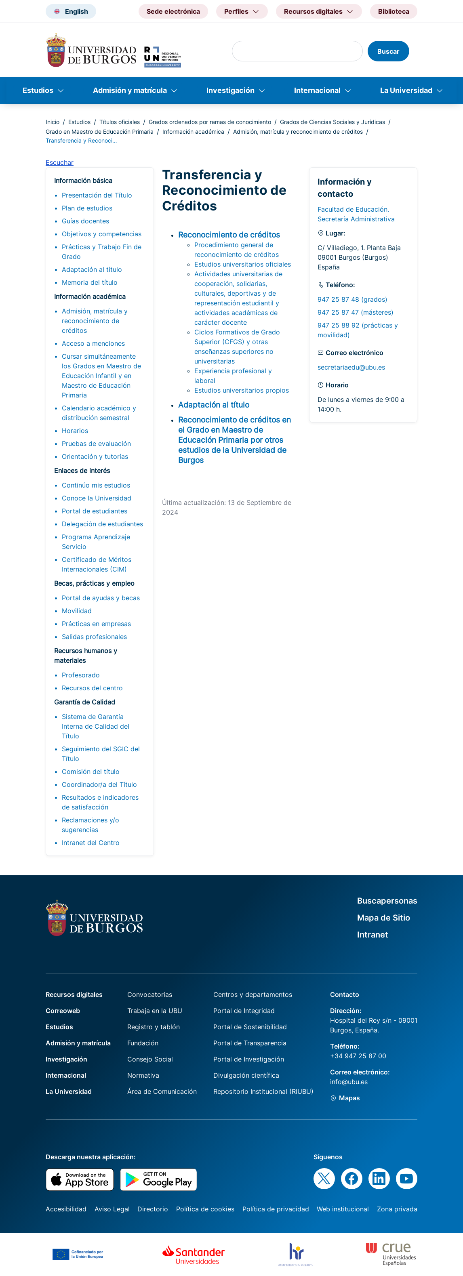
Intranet (372, 935)
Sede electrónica (173, 11)
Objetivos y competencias (101, 234)
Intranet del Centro (91, 843)
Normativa (143, 1075)
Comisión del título (91, 771)
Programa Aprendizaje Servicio (96, 542)
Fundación (142, 1043)
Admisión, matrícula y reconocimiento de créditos (298, 131)
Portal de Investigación (248, 1059)
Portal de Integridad (244, 1011)
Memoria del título (90, 282)
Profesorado (81, 675)
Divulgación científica (246, 1075)
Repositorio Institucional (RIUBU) (263, 1091)
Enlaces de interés (82, 471)
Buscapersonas (387, 901)
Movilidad (77, 611)
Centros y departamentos (252, 994)
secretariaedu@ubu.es (351, 367)
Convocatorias (149, 994)
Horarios (75, 431)
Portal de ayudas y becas (101, 598)
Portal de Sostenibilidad (250, 1027)
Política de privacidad (275, 1209)
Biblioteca (393, 11)
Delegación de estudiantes (102, 524)
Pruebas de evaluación (96, 443)
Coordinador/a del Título (99, 784)
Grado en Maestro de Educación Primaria (100, 131)
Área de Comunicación (162, 1091)
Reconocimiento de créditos (229, 235)
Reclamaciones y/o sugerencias (90, 825)
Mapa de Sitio (383, 918)
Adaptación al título (92, 269)
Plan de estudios (87, 208)
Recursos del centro (92, 688)
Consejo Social (150, 1059)
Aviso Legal (112, 1209)
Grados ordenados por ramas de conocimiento (210, 121)
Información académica (193, 131)
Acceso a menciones (93, 343)
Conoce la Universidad (96, 498)
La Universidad (406, 90)
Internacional (317, 90)
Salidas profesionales (94, 637)
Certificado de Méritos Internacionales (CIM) (96, 564)
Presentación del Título (97, 195)
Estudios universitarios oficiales (242, 264)
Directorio (152, 1209)
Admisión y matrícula (130, 90)
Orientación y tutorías (95, 456)
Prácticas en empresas (96, 624)
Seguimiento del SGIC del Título (101, 754)
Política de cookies (205, 1209)
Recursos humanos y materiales (85, 655)
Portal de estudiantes (94, 511)
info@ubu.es (349, 1082)
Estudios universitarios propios (241, 390)
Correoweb (63, 1011)
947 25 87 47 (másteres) (356, 312)
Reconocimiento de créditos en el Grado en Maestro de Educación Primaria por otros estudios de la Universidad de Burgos (234, 440)
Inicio (52, 121)
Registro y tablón (153, 1027)
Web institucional (343, 1209)
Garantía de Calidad (84, 702)
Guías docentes (85, 221)
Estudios (38, 90)
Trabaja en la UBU (154, 1011)
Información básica (83, 181)
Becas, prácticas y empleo (94, 583)
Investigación (230, 90)
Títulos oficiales (119, 121)
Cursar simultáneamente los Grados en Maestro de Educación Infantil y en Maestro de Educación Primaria (101, 375)
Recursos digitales (74, 994)
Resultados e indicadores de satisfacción (100, 802)
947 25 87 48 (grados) (352, 299)
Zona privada (397, 1209)
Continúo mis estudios (96, 485)
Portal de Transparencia (249, 1043)
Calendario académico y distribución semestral (99, 413)
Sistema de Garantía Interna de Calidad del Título (95, 726)
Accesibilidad (66, 1209)
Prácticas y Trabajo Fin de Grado (101, 252)
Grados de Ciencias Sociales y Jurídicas (332, 121)
